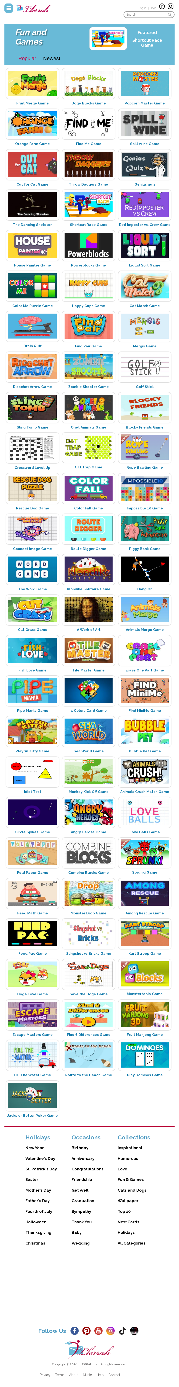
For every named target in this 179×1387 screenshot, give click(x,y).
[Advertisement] (89, 1290)
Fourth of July (38, 1211)
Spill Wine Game (144, 144)
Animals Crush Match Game (144, 792)
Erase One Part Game (145, 670)
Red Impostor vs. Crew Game (145, 225)
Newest (51, 58)
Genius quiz (144, 184)
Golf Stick (145, 387)
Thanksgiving (38, 1232)
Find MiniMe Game (145, 711)
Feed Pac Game (32, 953)
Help (100, 1375)
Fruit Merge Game (32, 103)
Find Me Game (88, 144)
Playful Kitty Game (32, 751)
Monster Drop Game (89, 913)
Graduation (83, 1200)
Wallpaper (128, 1200)
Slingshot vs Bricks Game (88, 953)
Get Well (80, 1190)
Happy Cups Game (88, 306)
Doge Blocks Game (89, 103)
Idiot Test (32, 792)
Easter (31, 1179)
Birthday (80, 1147)
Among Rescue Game (145, 913)
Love (122, 1169)
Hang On (144, 589)
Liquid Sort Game (144, 265)
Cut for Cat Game (32, 184)
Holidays (126, 1232)
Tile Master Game (88, 670)
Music (87, 1375)
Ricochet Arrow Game (32, 387)
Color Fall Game (88, 508)
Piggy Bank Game (145, 549)
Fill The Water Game (32, 1075)
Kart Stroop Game (144, 953)
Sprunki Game (144, 872)
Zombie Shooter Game (88, 387)
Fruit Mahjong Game (145, 1035)
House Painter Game (32, 265)
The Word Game (32, 589)
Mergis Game (145, 346)
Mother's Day (38, 1190)
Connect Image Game (32, 549)
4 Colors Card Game (89, 711)
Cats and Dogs (132, 1190)
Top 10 (124, 1211)
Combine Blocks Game (88, 873)
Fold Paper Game (32, 873)
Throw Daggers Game (88, 184)
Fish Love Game (32, 670)
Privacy (45, 1375)
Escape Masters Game (33, 1035)
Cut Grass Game (32, 630)
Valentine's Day (40, 1158)
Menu (8, 8)
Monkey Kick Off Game (89, 792)
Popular (27, 58)
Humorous (128, 1158)
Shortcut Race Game (147, 43)
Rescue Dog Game (32, 508)
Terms (60, 1375)
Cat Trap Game (88, 467)
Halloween (35, 1222)
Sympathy (81, 1211)
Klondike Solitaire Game (88, 589)
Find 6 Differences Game (88, 1035)
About (73, 1375)
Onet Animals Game (88, 427)
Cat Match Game (145, 306)
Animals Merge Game (145, 630)
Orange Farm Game (32, 144)
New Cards (128, 1222)
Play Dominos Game (145, 1075)
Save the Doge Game (89, 994)
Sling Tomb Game (32, 427)
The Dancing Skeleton (32, 225)
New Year (34, 1147)
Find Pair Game (88, 346)
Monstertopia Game (145, 994)
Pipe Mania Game (32, 711)
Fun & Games (131, 1179)
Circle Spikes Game (32, 832)
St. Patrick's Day (41, 1169)
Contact (114, 1375)
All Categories (131, 1243)
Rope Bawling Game (145, 467)
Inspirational (130, 1147)
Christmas (35, 1243)
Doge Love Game (32, 994)
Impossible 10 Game (145, 508)
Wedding (81, 1243)
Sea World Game (89, 751)
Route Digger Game (88, 549)
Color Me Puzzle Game (32, 306)
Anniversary (83, 1158)
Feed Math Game (32, 913)
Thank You (82, 1222)
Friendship (82, 1179)
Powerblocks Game (88, 265)
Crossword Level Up (32, 468)
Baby (77, 1232)
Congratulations (87, 1169)
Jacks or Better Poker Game (32, 1116)
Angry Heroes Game (88, 832)
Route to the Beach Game (88, 1075)
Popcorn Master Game (145, 103)
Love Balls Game (145, 832)
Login (142, 8)
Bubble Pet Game (145, 751)
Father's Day (37, 1200)
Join (153, 8)
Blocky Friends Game (145, 427)
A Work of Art (88, 630)
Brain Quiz (33, 346)
